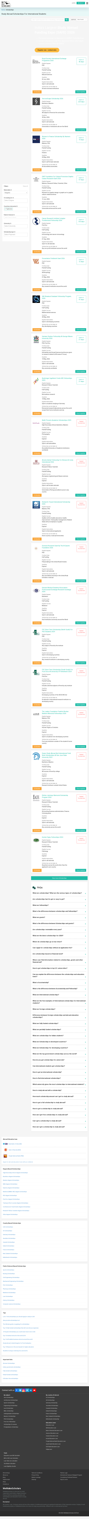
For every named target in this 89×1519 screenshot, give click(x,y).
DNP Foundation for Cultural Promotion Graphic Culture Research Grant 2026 (57, 177)
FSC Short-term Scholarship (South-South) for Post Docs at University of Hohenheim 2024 (57, 671)
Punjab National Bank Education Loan (56, 1441)
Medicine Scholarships (9, 1292)
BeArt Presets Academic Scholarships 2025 (56, 420)
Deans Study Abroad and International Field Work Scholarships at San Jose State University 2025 (56, 755)
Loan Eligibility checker (10, 1466)
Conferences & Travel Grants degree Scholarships (16, 1207)
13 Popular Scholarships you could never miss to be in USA (19, 1331)
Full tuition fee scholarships (10, 1378)
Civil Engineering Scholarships (11, 1277)
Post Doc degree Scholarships (11, 1199)
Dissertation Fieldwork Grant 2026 (53, 258)
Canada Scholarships (9, 1242)
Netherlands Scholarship (52, 1419)
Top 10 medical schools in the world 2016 (14, 1335)
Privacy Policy (35, 1475)
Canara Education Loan (52, 1436)
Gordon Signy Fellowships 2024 (52, 837)
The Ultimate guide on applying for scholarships (16, 1324)
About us (5, 1475)
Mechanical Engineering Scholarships (13, 1281)
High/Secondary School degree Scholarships (15, 1172)
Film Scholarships (8, 1285)
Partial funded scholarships (10, 1374)
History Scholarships (8, 1300)
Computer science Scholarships (11, 1304)
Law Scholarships (8, 1296)
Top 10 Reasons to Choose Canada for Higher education (18, 1347)
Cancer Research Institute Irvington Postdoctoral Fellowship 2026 (53, 219)
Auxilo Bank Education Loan (53, 1444)
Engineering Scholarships (10, 1405)
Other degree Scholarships (10, 1214)
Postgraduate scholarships (11, 1427)
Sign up (80, 3)
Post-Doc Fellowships (9, 1421)
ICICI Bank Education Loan (53, 1446)
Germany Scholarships (9, 1234)
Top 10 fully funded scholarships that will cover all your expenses (21, 1328)
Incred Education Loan (52, 1438)
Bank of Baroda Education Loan (54, 1430)
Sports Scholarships (8, 1270)
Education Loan (50, 1425)
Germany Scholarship (51, 1402)
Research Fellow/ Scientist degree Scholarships (16, 1210)
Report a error (64, 1479)
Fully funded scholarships (10, 1371)
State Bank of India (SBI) (12, 1144)
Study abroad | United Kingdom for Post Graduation (17, 1343)
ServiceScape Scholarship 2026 (52, 99)
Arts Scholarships (8, 1397)
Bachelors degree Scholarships (11, 1176)
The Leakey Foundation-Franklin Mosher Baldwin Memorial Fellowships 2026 (55, 712)
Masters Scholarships (9, 1416)
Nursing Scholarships (9, 1273)
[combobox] (16, 192)
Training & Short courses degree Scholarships (15, 1203)
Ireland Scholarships (8, 1246)
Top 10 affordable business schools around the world (18, 1339)
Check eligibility (80, 91)
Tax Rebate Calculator (9, 1463)
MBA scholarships (9, 1411)
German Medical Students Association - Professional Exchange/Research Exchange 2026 (56, 590)
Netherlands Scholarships (10, 1257)
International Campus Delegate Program (71, 1475)
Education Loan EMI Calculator (12, 1455)
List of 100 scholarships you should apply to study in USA (19, 1316)
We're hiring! (6, 1473)
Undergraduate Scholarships (11, 1413)
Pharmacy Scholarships (9, 1289)
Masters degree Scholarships (11, 1180)
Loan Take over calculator (10, 1461)
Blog (4, 1477)
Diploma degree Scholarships (11, 1188)
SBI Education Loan (51, 1428)
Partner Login (64, 1473)
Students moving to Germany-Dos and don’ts (15, 1350)
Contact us (6, 1484)
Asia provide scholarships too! (11, 1320)
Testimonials (6, 1479)
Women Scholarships (9, 1363)
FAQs (4, 1481)
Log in (73, 3)
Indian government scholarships (12, 1367)
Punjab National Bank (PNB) (13, 1156)
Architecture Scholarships (11, 1400)
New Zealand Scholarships (10, 1253)
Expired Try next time (81, 422)
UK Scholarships (7, 1230)
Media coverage (36, 1477)
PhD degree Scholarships (10, 1195)
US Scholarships (50, 1397)
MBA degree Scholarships (10, 1184)
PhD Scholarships (8, 1419)
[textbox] (16, 200)
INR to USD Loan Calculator (11, 1458)
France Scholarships (8, 1249)
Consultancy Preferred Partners (68, 1477)
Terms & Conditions (37, 1473)
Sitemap (34, 1479)
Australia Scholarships (9, 1238)
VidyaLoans (49, 1449)
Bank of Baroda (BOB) (12, 1150)
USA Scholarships (8, 1227)
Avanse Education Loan (52, 1433)
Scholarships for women (10, 1424)
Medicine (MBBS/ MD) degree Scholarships (15, 1191)
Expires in (81, 61)
